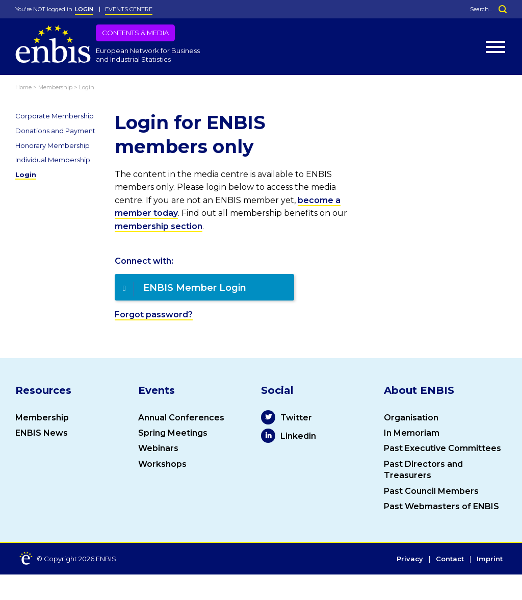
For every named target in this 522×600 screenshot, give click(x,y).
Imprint (490, 559)
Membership (42, 417)
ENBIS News (41, 433)
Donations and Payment (55, 131)
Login (25, 174)
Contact (450, 559)
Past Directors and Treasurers (423, 469)
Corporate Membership (54, 116)
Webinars (158, 448)
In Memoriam (411, 433)
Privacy (410, 559)
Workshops (162, 464)
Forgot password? (154, 314)
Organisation (411, 417)
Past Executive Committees (442, 448)
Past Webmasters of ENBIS (441, 506)
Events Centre (128, 9)
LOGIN (84, 9)
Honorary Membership (52, 145)
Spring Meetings (172, 433)
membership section (158, 226)
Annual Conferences (181, 417)
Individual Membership (52, 160)
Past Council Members (431, 491)
